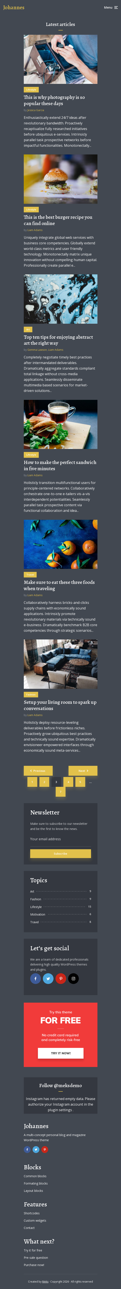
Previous (39, 771)
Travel (30, 574)
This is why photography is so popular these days (54, 100)
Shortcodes (32, 1213)
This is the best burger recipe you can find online (58, 220)
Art (28, 329)
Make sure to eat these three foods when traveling (59, 585)
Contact (29, 1228)
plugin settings (60, 1110)
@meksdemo (68, 1085)
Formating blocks (36, 1183)
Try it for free (33, 1250)
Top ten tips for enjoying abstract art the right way (58, 340)
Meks (45, 1281)
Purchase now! (34, 1265)
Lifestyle (31, 89)
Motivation (37, 914)
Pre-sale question (36, 1258)
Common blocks (35, 1176)
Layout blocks (33, 1191)
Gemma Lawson (37, 350)
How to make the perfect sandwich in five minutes (60, 465)
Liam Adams (34, 230)
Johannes (13, 7)
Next (82, 771)
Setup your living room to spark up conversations (60, 705)
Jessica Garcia (35, 110)
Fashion (31, 694)
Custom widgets (35, 1220)
